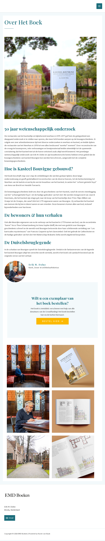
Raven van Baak (44, 534)
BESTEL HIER (52, 322)
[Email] (9, 519)
